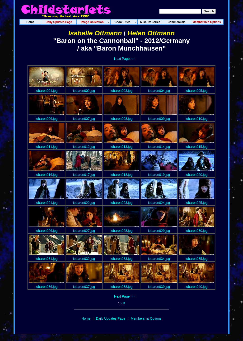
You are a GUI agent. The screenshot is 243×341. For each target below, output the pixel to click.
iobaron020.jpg (197, 175)
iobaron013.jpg (122, 147)
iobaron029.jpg (159, 231)
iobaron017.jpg (84, 175)
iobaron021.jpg (47, 203)
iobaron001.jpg (47, 91)
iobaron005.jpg (197, 91)
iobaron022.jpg (84, 203)
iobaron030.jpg (197, 231)
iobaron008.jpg (122, 119)
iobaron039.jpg (159, 287)
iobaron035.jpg (197, 259)
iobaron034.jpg (159, 259)
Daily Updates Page (110, 318)
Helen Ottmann (151, 33)
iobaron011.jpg (47, 147)
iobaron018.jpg (122, 175)
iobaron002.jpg (84, 91)
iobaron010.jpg (197, 119)
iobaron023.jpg (122, 203)
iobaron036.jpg (47, 287)
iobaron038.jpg (122, 287)
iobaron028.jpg (122, 231)
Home (86, 318)
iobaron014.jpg (159, 147)
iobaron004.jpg (159, 91)
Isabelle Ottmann (95, 33)
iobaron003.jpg (122, 91)
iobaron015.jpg (197, 147)
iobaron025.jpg (197, 203)
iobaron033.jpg (122, 259)
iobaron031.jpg (47, 259)
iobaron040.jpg (197, 287)
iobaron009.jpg (159, 119)
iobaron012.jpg (84, 147)
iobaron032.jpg (84, 259)
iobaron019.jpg (159, 175)
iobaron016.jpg (47, 175)
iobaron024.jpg (159, 203)
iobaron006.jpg (47, 119)
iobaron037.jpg (84, 287)
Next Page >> (124, 59)
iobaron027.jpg (84, 231)
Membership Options (146, 318)
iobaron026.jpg (47, 231)
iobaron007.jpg (84, 119)
